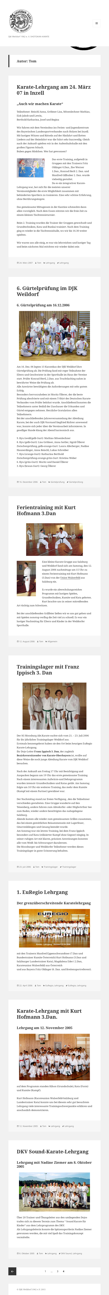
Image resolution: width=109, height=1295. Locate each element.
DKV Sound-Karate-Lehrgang (53, 1151)
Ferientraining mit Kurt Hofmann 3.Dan (46, 510)
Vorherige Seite (12, 1271)
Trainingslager (51, 866)
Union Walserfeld (70, 577)
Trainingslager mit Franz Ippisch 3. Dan (48, 669)
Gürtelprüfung (58, 482)
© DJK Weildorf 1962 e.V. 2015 (31, 1289)
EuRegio (49, 985)
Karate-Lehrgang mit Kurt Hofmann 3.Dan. (49, 1014)
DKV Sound (66, 1253)
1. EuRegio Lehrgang (42, 892)
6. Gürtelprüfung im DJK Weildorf (47, 291)
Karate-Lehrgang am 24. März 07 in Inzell (54, 89)
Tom (39, 262)
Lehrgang (50, 262)
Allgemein (52, 641)
